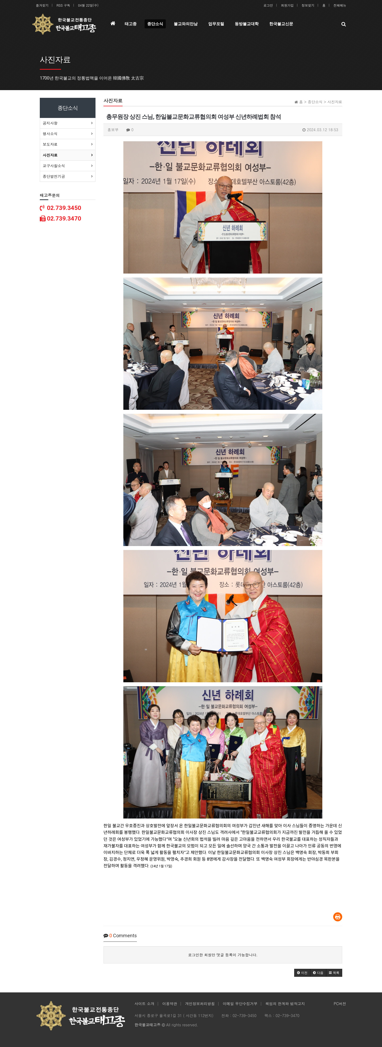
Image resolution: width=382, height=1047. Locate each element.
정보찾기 (308, 5)
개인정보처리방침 (200, 1003)
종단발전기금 (54, 176)
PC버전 (340, 1003)
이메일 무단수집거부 (240, 1003)
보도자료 (50, 144)
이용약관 (169, 1003)
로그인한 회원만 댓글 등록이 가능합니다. (223, 954)
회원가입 (287, 5)
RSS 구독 (63, 5)
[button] (302, 973)
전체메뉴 (339, 5)
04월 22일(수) (88, 5)
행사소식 (50, 133)
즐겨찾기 (42, 5)
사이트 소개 (144, 1003)
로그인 (268, 5)
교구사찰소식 (54, 165)
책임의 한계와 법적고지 (285, 1003)
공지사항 (50, 123)
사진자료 (50, 155)
